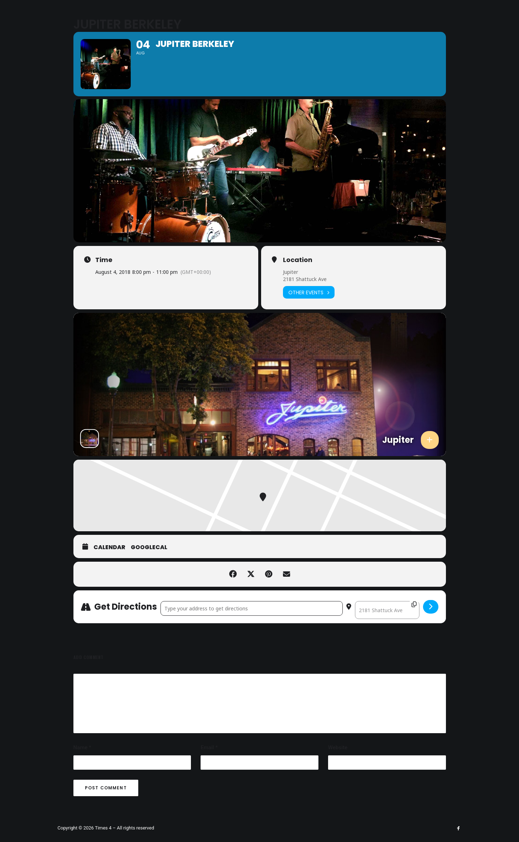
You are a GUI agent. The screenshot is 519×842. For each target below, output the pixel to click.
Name (82, 784)
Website (337, 784)
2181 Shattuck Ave (305, 316)
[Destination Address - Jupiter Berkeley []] (387, 647)
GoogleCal (149, 584)
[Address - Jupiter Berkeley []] (251, 645)
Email (209, 784)
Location (297, 297)
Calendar (109, 584)
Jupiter (290, 308)
